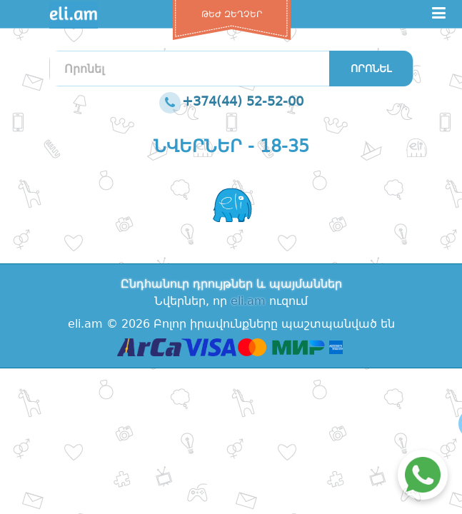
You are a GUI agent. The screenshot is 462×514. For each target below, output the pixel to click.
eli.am (248, 301)
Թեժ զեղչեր (231, 14)
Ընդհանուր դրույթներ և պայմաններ (231, 284)
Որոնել (371, 68)
